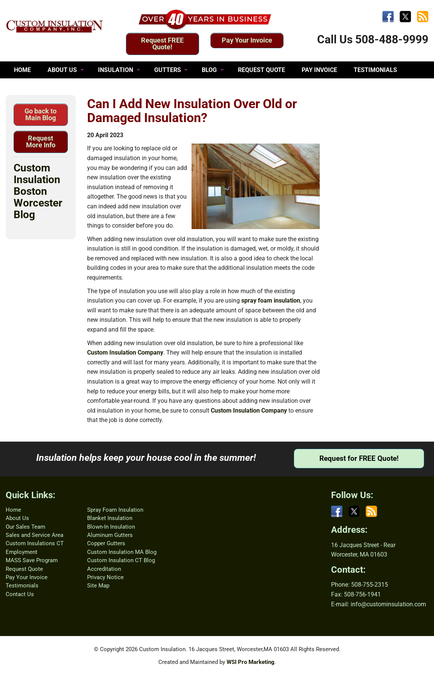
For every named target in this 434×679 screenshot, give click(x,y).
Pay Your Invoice (247, 40)
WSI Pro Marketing (251, 662)
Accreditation (104, 569)
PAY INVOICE (319, 69)
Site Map (98, 585)
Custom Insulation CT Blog (121, 560)
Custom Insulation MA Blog (121, 552)
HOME (22, 69)
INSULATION (115, 69)
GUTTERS (167, 69)
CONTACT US (32, 86)
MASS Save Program (32, 560)
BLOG (209, 69)
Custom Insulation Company (125, 352)
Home (13, 509)
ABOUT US (62, 69)
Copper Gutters (106, 543)
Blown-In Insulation (111, 526)
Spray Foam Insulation (115, 509)
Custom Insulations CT (35, 543)
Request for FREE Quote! (359, 458)
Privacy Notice (105, 577)
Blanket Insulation (109, 518)
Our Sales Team (25, 526)
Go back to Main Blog (41, 114)
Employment (21, 552)
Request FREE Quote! (162, 43)
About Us (17, 518)
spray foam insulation (270, 300)
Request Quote (24, 569)
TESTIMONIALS (375, 69)
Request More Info (40, 141)
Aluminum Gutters (110, 535)
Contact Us (20, 594)
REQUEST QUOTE (261, 69)
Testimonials (22, 585)
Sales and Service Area (34, 535)
